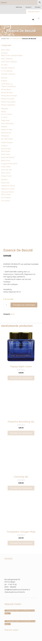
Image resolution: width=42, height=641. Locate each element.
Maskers (4, 127)
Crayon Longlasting (8, 86)
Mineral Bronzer (7, 93)
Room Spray (5, 173)
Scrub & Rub (6, 149)
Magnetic (4, 109)
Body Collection (7, 59)
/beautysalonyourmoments (14, 592)
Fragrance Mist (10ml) (9, 164)
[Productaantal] (6, 305)
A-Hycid (4, 117)
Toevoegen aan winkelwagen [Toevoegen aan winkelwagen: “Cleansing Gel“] (21, 488)
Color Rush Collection (9, 62)
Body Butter (5, 151)
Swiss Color (5, 183)
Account (28, 7)
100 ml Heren (6, 194)
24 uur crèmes (6, 114)
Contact (37, 7)
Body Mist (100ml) (7, 157)
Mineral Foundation (8, 102)
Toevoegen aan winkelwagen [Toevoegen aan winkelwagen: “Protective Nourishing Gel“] (21, 433)
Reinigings (5, 136)
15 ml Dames (6, 198)
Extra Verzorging (7, 123)
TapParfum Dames (8, 186)
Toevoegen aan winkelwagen (24, 305)
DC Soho (4, 65)
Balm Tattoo (5, 50)
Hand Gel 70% (6, 170)
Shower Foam (6, 176)
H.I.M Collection (7, 71)
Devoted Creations (8, 68)
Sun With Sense (7, 139)
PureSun (4, 146)
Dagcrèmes (5, 120)
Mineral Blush (6, 89)
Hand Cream (6, 167)
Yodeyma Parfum (7, 192)
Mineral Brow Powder (9, 96)
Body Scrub (5, 160)
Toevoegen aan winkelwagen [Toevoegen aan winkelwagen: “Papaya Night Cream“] (21, 378)
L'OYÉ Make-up (6, 84)
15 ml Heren (5, 201)
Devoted (4, 53)
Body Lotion (5, 154)
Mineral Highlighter (8, 105)
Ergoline (4, 81)
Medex (3, 112)
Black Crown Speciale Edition (12, 55)
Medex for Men (6, 130)
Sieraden (4, 180)
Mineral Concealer (7, 99)
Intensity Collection (8, 74)
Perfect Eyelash (7, 142)
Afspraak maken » (34, 11)
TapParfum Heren (7, 189)
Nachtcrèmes (6, 133)
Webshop (19, 7)
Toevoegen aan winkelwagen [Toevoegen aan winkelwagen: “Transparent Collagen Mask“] (21, 543)
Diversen (4, 78)
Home (11, 38)
